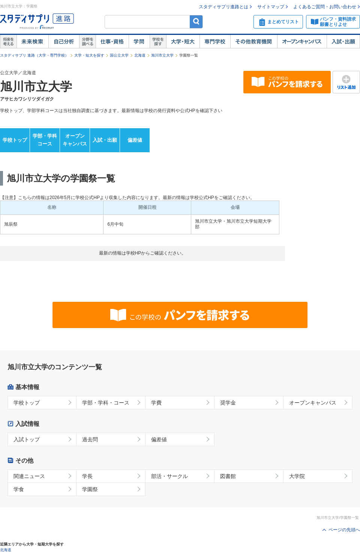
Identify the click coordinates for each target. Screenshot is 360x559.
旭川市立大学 (162, 55)
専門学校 (215, 41)
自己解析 (63, 41)
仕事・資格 (112, 41)
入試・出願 (343, 41)
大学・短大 (183, 41)
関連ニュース (29, 476)
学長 (87, 476)
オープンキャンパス (302, 41)
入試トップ (27, 439)
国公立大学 (119, 55)
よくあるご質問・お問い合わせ (324, 6)
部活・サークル (169, 476)
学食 (19, 489)
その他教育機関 (253, 41)
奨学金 (228, 403)
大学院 (297, 476)
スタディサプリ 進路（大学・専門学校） (34, 55)
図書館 (228, 476)
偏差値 (135, 140)
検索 (196, 21)
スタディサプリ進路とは (223, 6)
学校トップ (15, 140)
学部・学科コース (45, 140)
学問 (139, 41)
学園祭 (90, 489)
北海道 (140, 55)
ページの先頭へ (344, 529)
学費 (156, 403)
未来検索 (32, 41)
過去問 (90, 439)
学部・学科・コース (105, 403)
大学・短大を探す (89, 55)
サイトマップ (270, 6)
